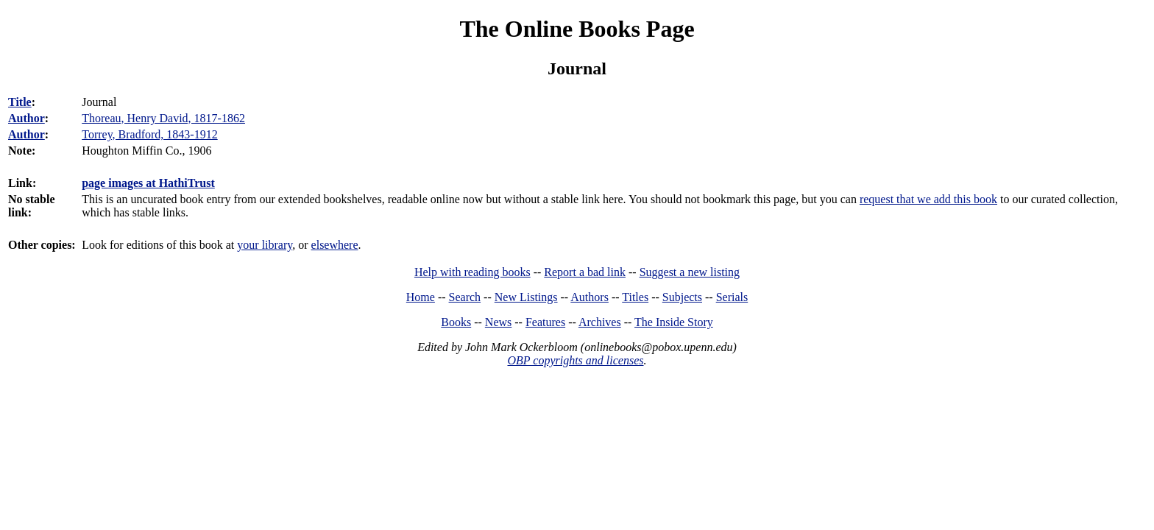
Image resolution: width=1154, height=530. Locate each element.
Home (420, 297)
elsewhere (334, 245)
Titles (635, 297)
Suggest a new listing (690, 272)
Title (20, 102)
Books (456, 322)
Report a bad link (585, 272)
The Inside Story (673, 322)
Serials (732, 297)
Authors (589, 297)
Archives (599, 322)
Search (465, 297)
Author (26, 118)
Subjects (682, 297)
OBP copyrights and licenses (575, 360)
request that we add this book (928, 199)
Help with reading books (472, 272)
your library (264, 245)
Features (545, 322)
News (498, 322)
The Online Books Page (576, 28)
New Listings (526, 297)
